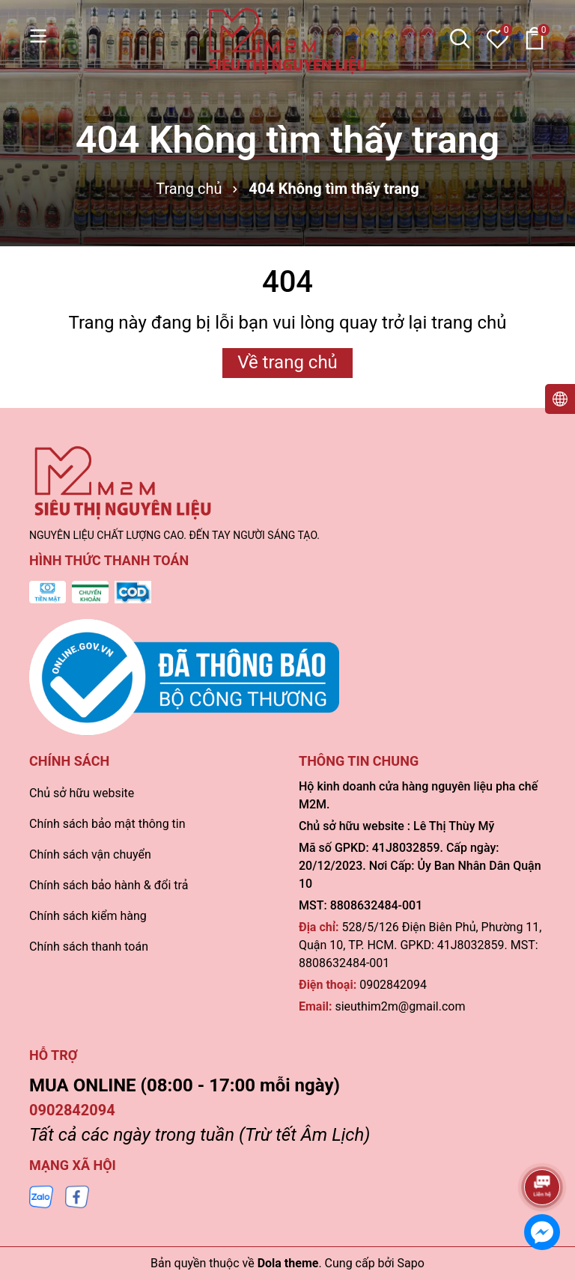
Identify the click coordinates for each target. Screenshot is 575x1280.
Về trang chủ (287, 362)
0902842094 (393, 985)
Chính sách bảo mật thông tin (107, 824)
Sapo (411, 1263)
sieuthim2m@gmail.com (400, 1006)
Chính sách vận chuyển (90, 854)
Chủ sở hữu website (81, 793)
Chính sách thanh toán (88, 946)
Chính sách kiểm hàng (88, 916)
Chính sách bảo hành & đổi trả (108, 885)
